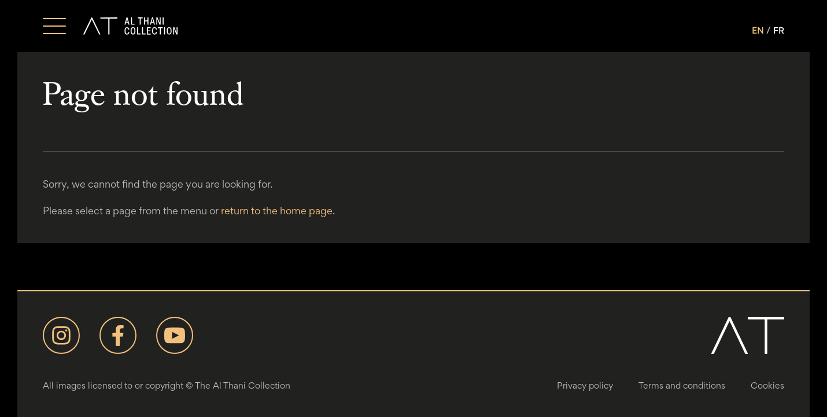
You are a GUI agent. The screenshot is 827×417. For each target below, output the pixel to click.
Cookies (767, 385)
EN (758, 30)
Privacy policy (585, 385)
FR (778, 30)
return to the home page (277, 210)
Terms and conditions (681, 385)
